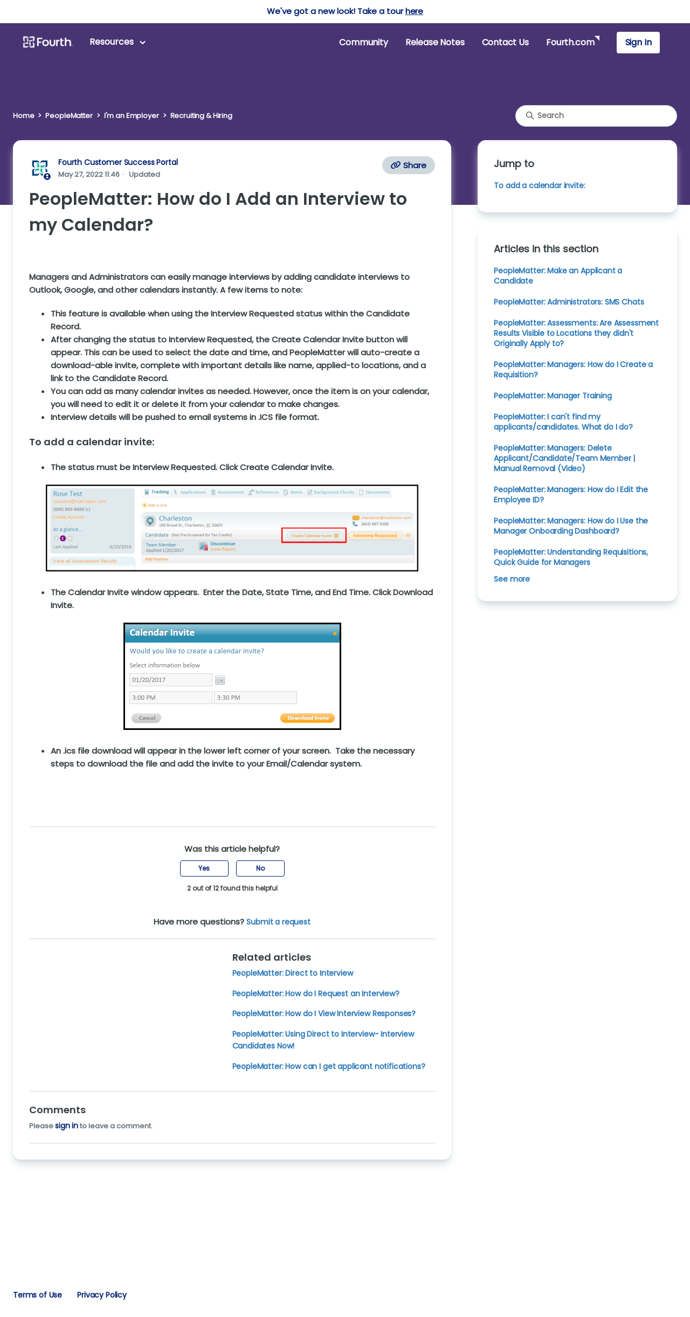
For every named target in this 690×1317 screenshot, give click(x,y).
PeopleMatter (68, 116)
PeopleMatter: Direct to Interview (292, 973)
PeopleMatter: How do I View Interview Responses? (324, 1013)
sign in (66, 1125)
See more (512, 579)
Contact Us (505, 42)
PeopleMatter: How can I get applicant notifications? (328, 1066)
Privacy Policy (102, 1295)
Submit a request (278, 921)
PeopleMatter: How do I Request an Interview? (315, 993)
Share (408, 165)
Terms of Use (37, 1295)
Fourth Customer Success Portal (117, 162)
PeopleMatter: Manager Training (552, 395)
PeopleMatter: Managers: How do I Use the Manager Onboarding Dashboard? (571, 525)
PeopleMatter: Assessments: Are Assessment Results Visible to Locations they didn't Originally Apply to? (576, 333)
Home (23, 116)
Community (363, 42)
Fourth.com (570, 42)
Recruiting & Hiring (201, 116)
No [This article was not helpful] (260, 868)
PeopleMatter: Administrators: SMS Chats (569, 302)
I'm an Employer (131, 116)
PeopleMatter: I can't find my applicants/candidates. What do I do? (563, 421)
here (414, 11)
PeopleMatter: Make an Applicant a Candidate (558, 275)
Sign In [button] (638, 42)
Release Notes (435, 42)
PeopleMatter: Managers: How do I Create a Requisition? (573, 369)
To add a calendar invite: (539, 185)
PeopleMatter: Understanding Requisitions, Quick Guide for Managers (571, 557)
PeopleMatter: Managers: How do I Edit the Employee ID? (571, 494)
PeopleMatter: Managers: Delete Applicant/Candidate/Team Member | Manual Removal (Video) (564, 458)
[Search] (596, 116)
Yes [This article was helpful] (204, 868)
